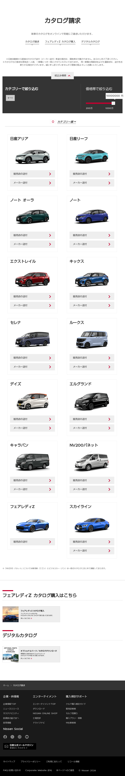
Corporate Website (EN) (38, 770)
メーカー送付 (20, 183)
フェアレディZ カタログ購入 (60, 41)
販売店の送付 (20, 174)
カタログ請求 (32, 41)
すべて (10, 98)
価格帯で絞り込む (99, 88)
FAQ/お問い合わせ (12, 770)
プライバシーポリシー (30, 762)
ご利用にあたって (54, 762)
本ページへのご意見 (65, 770)
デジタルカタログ (90, 41)
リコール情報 (73, 762)
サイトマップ (9, 762)
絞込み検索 (60, 75)
